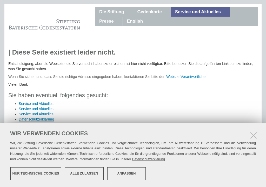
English (135, 21)
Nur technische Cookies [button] (35, 173)
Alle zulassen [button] (84, 173)
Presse (106, 21)
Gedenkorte (149, 11)
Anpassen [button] (126, 173)
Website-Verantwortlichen (186, 77)
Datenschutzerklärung (148, 159)
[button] (129, 12)
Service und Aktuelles (198, 11)
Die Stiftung (111, 11)
